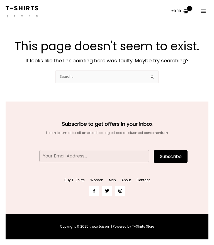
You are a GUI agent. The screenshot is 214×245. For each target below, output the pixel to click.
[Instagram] (120, 191)
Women (96, 180)
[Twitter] (107, 191)
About (126, 180)
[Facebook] (94, 191)
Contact (143, 180)
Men (112, 180)
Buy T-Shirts (74, 180)
